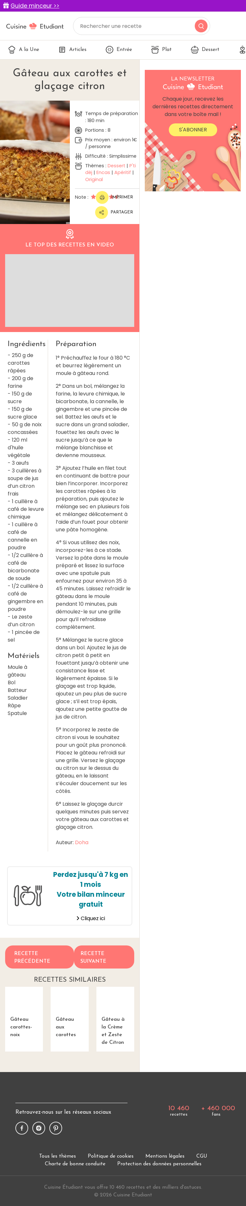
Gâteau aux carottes (69, 1012)
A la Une (23, 50)
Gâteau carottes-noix (24, 1012)
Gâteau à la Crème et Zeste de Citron (115, 1016)
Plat (161, 50)
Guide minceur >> (35, 6)
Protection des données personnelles (159, 1164)
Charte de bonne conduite (75, 1164)
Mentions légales (164, 1156)
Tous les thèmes (57, 1156)
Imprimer (114, 197)
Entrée (119, 50)
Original (94, 179)
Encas (103, 172)
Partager (114, 212)
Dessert (205, 50)
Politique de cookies (111, 1156)
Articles (72, 50)
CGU (201, 1156)
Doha (81, 842)
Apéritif (122, 172)
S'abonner (193, 129)
